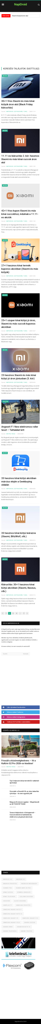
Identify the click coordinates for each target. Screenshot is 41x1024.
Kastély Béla (10, 434)
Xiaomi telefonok (10, 931)
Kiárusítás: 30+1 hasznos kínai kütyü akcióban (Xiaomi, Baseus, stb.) (18, 588)
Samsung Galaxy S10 (30, 918)
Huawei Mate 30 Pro (23, 888)
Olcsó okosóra (20, 901)
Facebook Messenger (29, 883)
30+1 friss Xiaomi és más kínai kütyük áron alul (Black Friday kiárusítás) (17, 104)
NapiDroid (20, 4)
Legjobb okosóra (26, 896)
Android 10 (20, 879)
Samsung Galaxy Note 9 (12, 909)
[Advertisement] (20, 42)
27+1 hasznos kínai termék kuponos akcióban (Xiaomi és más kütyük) (19, 269)
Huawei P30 (7, 888)
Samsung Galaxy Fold (11, 922)
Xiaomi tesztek (26, 931)
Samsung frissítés (23, 905)
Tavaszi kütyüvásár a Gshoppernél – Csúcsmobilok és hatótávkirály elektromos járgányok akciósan (22, 815)
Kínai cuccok (8, 892)
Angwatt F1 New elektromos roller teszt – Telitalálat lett (19, 428)
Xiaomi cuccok (29, 922)
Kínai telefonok (9, 896)
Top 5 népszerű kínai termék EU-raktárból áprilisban (24, 782)
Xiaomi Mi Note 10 (23, 927)
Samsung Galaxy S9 (10, 918)
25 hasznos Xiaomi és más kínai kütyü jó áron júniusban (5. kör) (18, 377)
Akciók (5, 75)
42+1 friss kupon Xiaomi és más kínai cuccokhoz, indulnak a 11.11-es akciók (19, 214)
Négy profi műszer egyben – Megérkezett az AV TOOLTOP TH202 (24, 803)
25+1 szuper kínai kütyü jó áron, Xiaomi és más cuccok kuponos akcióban (18, 323)
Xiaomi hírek (8, 927)
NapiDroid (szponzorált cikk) (16, 111)
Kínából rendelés (24, 892)
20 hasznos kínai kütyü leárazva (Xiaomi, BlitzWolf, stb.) (18, 535)
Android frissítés (10, 883)
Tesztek (5, 401)
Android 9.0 (7, 879)
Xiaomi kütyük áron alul (20, 16)
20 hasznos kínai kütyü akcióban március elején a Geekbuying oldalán (18, 481)
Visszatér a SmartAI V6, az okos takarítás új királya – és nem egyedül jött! (24, 792)
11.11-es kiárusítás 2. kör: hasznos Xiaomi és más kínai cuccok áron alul (20, 159)
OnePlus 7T (7, 905)
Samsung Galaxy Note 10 (12, 914)
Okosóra (6, 901)
